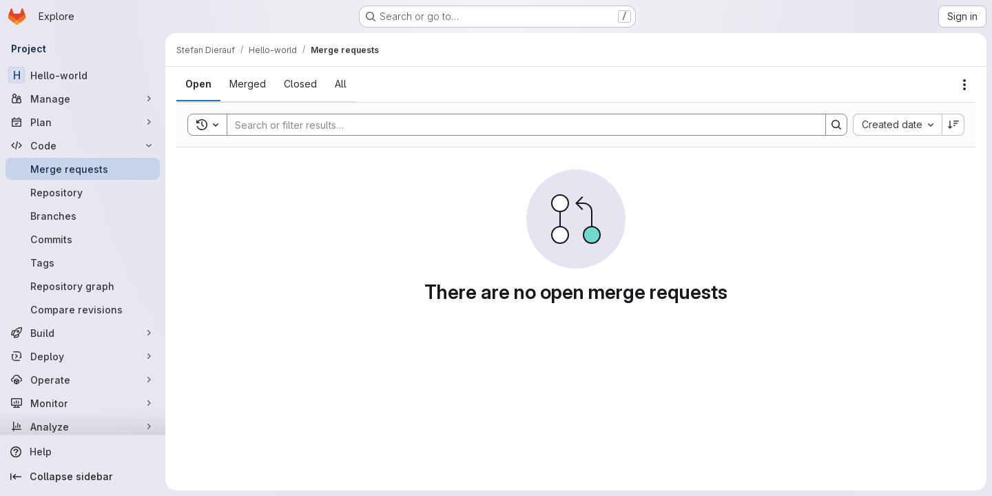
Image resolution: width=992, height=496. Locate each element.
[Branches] (83, 216)
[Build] (83, 333)
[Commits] (83, 239)
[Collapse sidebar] (83, 477)
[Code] (83, 145)
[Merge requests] (83, 169)
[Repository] (83, 192)
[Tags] (83, 262)
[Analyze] (83, 426)
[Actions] (964, 85)
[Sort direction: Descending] (953, 125)
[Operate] (83, 380)
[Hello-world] (83, 75)
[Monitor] (83, 403)
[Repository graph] (83, 286)
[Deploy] (83, 356)
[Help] (83, 452)
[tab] (198, 84)
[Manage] (83, 98)
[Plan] (83, 122)
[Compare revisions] (83, 309)
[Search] (519, 124)
